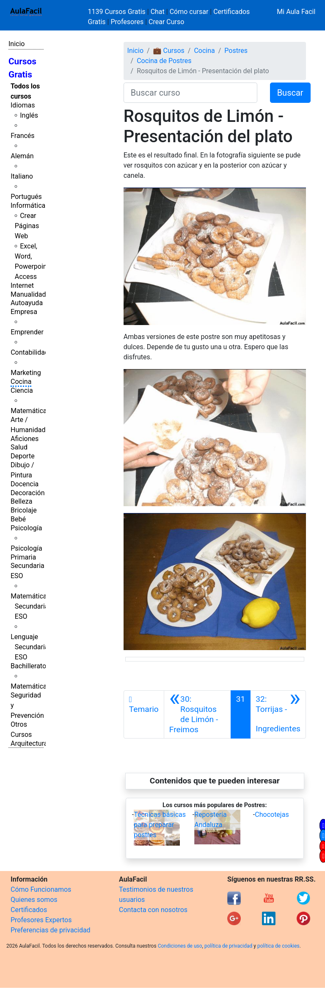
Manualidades (32, 294)
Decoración (28, 493)
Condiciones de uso (180, 946)
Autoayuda (27, 303)
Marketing (26, 373)
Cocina (21, 382)
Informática (28, 205)
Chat (158, 12)
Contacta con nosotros (153, 910)
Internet (22, 285)
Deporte (23, 456)
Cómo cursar (189, 12)
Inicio (16, 44)
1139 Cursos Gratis (117, 12)
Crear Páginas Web (27, 226)
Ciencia (22, 390)
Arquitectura (29, 743)
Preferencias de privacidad (51, 930)
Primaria (23, 557)
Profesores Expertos (41, 920)
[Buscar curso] (190, 93)
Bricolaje (24, 510)
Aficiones (25, 439)
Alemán (22, 156)
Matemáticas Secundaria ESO (30, 606)
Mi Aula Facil (296, 12)
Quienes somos (34, 900)
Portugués (26, 197)
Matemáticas (30, 411)
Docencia (25, 484)
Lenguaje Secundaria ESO (29, 647)
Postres (236, 51)
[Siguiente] (278, 714)
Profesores (126, 22)
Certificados (29, 910)
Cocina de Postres (164, 61)
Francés (22, 136)
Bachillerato (28, 666)
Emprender (27, 332)
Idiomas (23, 105)
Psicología (26, 528)
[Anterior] (197, 714)
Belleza (21, 501)
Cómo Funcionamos (41, 889)
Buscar (290, 93)
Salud (19, 447)
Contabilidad (30, 352)
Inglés (29, 115)
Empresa (24, 312)
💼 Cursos (169, 51)
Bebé (18, 519)
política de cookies (278, 946)
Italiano (22, 176)
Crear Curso (166, 22)
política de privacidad (228, 946)
